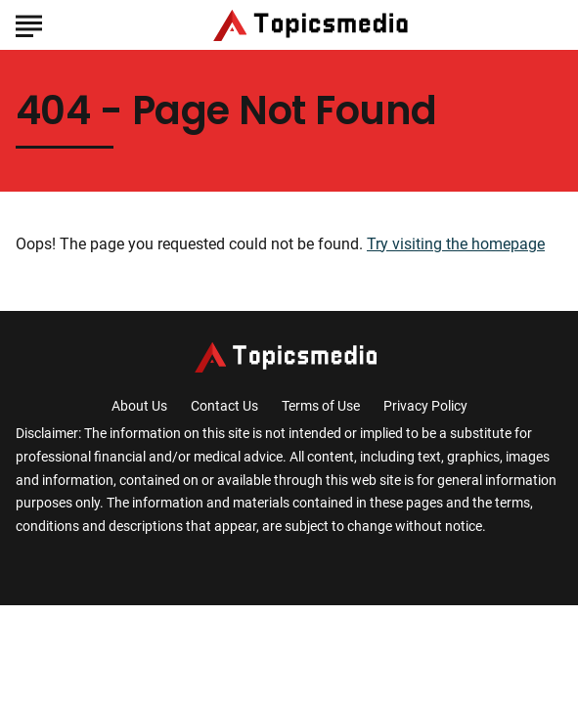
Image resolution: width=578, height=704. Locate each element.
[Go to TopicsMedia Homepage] (314, 25)
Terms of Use (321, 406)
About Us (139, 406)
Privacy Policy (425, 406)
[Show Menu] (29, 23)
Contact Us (224, 406)
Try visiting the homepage (456, 244)
